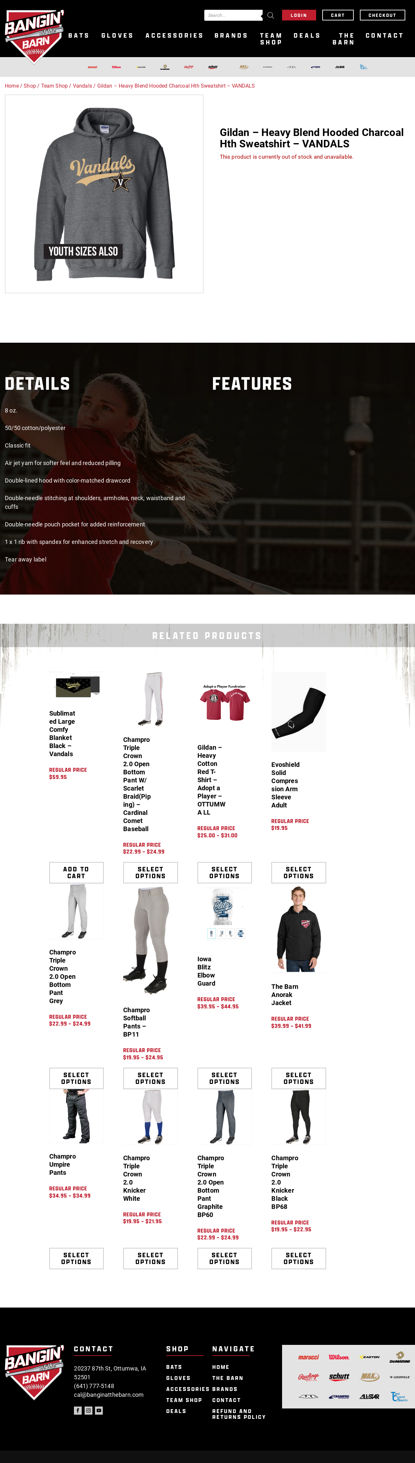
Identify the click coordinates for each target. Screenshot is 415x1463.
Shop (30, 86)
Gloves (117, 35)
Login (299, 15)
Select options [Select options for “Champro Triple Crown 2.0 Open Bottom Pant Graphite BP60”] (224, 1258)
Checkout (383, 15)
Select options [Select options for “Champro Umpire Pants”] (76, 1258)
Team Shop (271, 39)
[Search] (271, 15)
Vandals (82, 86)
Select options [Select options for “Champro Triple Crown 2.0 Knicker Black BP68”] (299, 1258)
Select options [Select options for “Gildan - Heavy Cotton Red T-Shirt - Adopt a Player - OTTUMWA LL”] (224, 872)
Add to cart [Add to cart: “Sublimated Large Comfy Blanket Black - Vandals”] (76, 872)
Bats (79, 35)
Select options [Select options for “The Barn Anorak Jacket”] (299, 1078)
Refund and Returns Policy (239, 1414)
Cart (338, 15)
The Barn (344, 39)
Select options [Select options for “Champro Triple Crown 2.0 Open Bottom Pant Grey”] (76, 1078)
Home (12, 86)
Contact (385, 35)
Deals (307, 35)
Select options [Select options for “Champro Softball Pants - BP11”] (151, 1078)
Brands (232, 35)
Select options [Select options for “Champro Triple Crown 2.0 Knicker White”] (151, 1258)
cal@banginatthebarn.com (109, 1394)
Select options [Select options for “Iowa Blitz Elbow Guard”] (224, 1078)
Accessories (175, 35)
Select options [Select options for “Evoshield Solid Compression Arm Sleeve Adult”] (299, 872)
